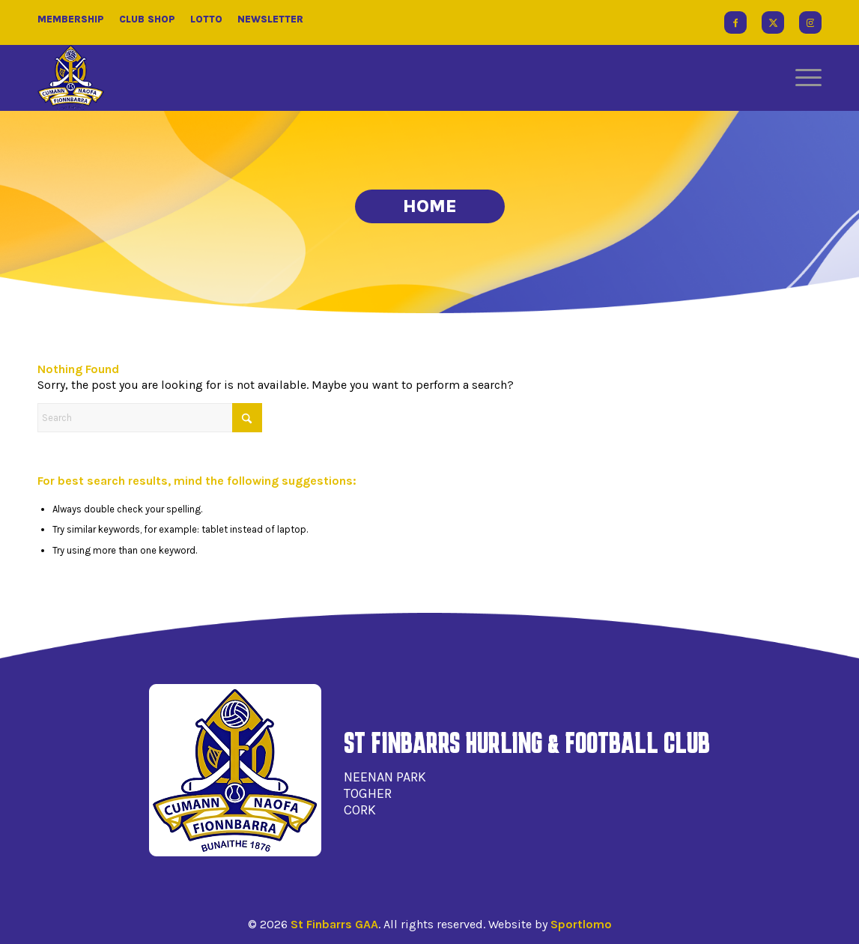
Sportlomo (581, 924)
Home (430, 206)
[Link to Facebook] (735, 22)
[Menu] (804, 78)
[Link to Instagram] (810, 22)
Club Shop (147, 19)
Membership (70, 19)
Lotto (206, 19)
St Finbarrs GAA (334, 924)
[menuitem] (804, 78)
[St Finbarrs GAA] (70, 78)
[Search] (149, 417)
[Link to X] (773, 22)
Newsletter (270, 19)
